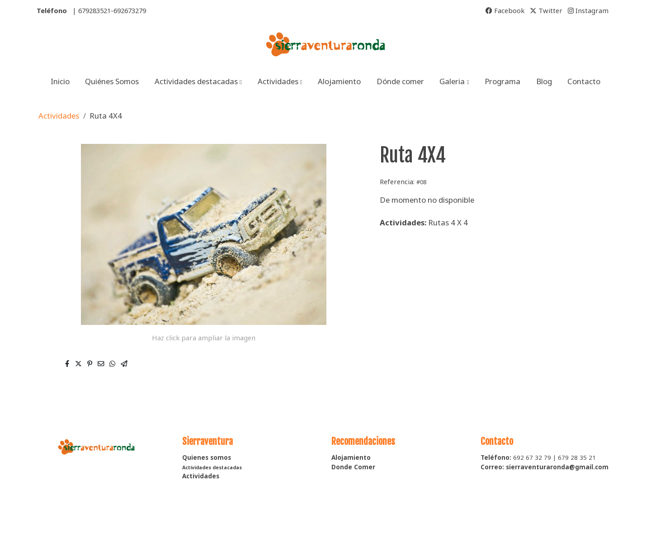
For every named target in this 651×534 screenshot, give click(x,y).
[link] (325, 44)
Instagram (588, 10)
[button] (198, 81)
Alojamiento (351, 457)
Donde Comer (353, 467)
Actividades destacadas (212, 467)
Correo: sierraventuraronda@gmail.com (545, 467)
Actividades (58, 115)
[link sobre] (101, 445)
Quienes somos (206, 457)
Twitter (546, 10)
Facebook (505, 10)
